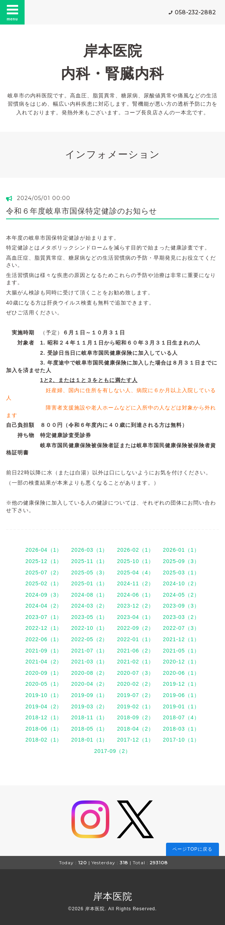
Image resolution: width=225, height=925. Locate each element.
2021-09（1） (43, 651)
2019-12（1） (181, 684)
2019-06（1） (181, 695)
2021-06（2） (135, 651)
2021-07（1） (89, 651)
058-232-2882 (195, 12)
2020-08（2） (89, 673)
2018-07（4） (181, 717)
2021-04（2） (43, 662)
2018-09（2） (135, 717)
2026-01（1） (181, 550)
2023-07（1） (43, 617)
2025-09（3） (181, 561)
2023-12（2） (135, 606)
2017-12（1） (135, 740)
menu (12, 12)
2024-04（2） (43, 606)
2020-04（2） (89, 684)
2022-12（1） (43, 628)
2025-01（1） (89, 583)
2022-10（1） (89, 628)
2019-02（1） (135, 706)
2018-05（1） (89, 729)
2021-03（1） (89, 662)
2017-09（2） (112, 751)
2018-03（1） (181, 729)
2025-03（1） (181, 572)
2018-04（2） (135, 729)
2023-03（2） (181, 617)
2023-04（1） (135, 617)
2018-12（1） (43, 717)
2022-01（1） (135, 639)
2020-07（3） (135, 673)
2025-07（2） (43, 572)
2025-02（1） (43, 583)
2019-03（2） (89, 706)
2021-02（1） (135, 662)
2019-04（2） (43, 706)
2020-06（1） (181, 673)
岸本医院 (112, 896)
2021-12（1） (181, 639)
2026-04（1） (43, 550)
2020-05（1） (43, 684)
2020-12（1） (181, 662)
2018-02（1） (43, 740)
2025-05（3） (89, 572)
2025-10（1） (135, 561)
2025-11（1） (89, 561)
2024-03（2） (89, 606)
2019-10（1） (43, 695)
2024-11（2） (135, 583)
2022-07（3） (181, 628)
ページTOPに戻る (192, 849)
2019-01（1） (181, 706)
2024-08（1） (89, 595)
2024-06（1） (135, 595)
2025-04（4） (135, 572)
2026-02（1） (135, 550)
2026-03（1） (89, 550)
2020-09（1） (43, 673)
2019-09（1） (89, 695)
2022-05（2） (89, 639)
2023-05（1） (89, 617)
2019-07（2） (135, 695)
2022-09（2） (135, 628)
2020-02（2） (135, 684)
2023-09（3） (181, 606)
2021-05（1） (181, 651)
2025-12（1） (43, 561)
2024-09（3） (43, 595)
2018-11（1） (89, 717)
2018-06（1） (43, 729)
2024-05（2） (181, 595)
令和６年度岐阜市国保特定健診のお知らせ (81, 211)
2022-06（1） (43, 639)
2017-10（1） (181, 740)
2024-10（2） (181, 583)
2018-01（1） (89, 740)
